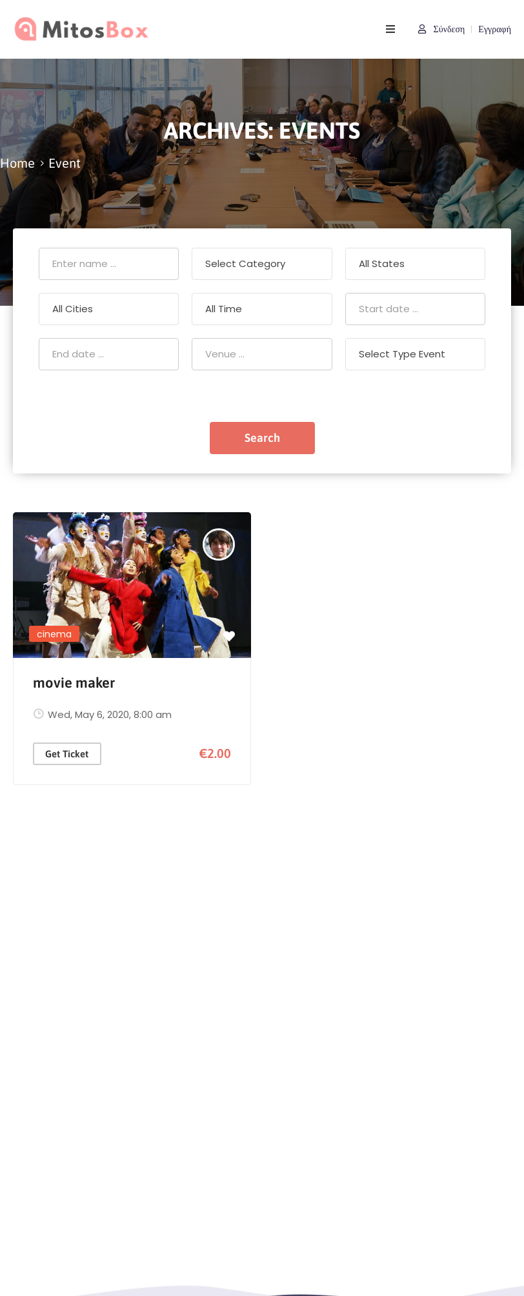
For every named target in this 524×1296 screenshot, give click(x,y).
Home (17, 162)
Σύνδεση (441, 29)
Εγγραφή (494, 29)
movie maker (74, 682)
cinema (54, 634)
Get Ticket (66, 753)
